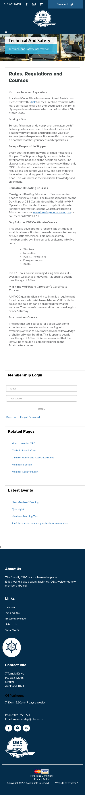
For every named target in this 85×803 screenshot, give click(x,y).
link (33, 102)
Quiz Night (18, 509)
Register (11, 417)
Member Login (65, 4)
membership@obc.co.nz (28, 719)
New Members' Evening (25, 502)
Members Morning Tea (25, 516)
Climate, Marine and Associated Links (33, 457)
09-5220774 (12, 4)
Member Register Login (25, 471)
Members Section (22, 464)
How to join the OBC (24, 443)
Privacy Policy (41, 779)
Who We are (12, 612)
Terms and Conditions (41, 775)
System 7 (73, 782)
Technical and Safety (24, 450)
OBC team (27, 577)
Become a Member (16, 618)
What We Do (12, 630)
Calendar (10, 606)
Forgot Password (30, 417)
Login (41, 409)
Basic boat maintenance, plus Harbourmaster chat (40, 523)
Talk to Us (11, 624)
